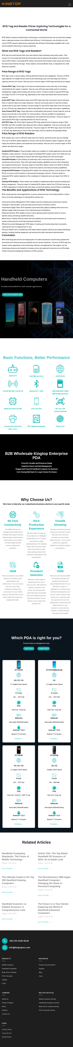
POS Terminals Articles (47, 1010)
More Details (9, 869)
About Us (5, 999)
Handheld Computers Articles (49, 1003)
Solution (5, 1010)
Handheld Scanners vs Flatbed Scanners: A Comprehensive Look (14, 908)
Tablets (4, 980)
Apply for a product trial (13, 294)
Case (40, 976)
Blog (40, 972)
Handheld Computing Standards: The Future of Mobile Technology (15, 857)
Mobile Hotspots (7, 965)
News (4, 1006)
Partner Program (7, 1003)
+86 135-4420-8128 (19, 940)
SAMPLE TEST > (44, 648)
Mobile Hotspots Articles (47, 999)
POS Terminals (7, 976)
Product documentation (47, 965)
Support (41, 968)
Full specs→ (19, 739)
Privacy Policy (7, 1029)
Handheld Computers (9, 968)
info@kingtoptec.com (19, 947)
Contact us (6, 1014)
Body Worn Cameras (9, 972)
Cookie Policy (6, 1037)
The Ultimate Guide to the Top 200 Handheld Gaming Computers (18, 881)
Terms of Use (7, 1033)
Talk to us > (29, 648)
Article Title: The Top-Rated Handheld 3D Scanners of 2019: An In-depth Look (52, 857)
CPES (4, 983)
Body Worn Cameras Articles (49, 1006)
